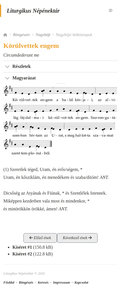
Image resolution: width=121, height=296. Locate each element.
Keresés (43, 282)
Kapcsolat (81, 282)
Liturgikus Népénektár (33, 11)
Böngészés (21, 35)
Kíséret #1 (22, 247)
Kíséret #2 (22, 254)
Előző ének (40, 238)
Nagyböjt (43, 35)
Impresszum (61, 282)
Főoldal (8, 282)
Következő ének (77, 238)
